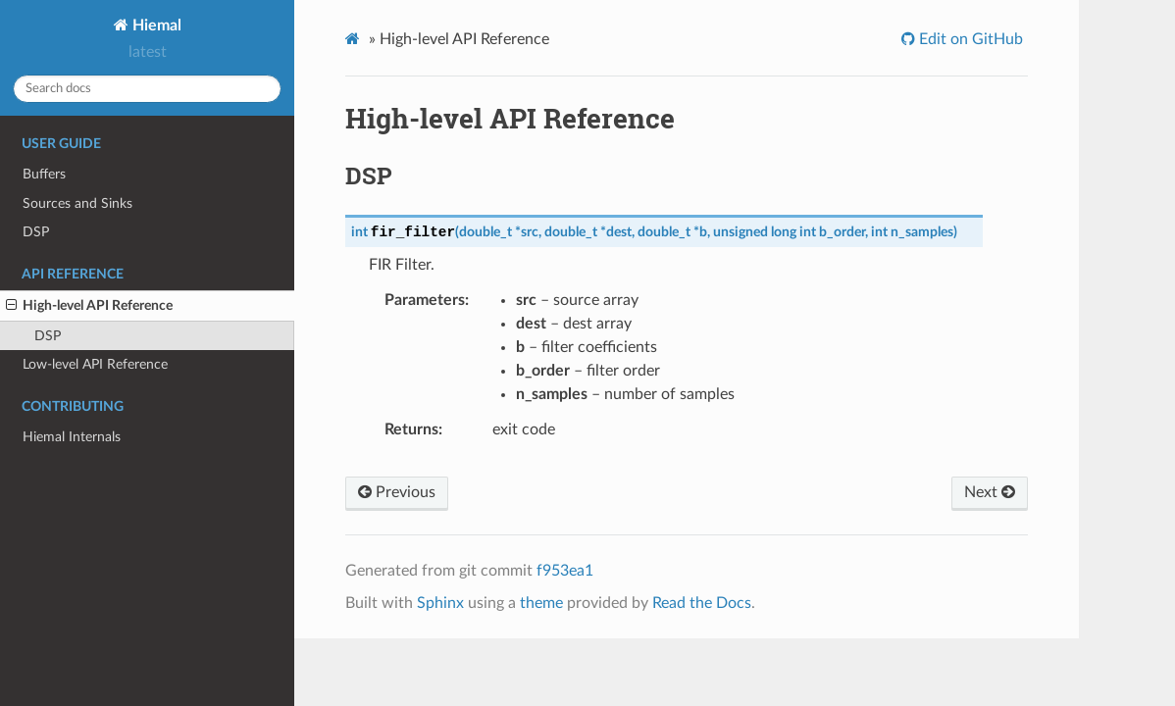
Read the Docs (701, 603)
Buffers (44, 174)
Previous (396, 492)
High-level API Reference (89, 306)
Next (989, 492)
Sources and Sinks (77, 203)
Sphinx (440, 603)
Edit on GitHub (969, 39)
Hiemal (154, 25)
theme (541, 603)
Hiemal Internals (72, 436)
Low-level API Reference (95, 364)
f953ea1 (564, 571)
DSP (36, 232)
